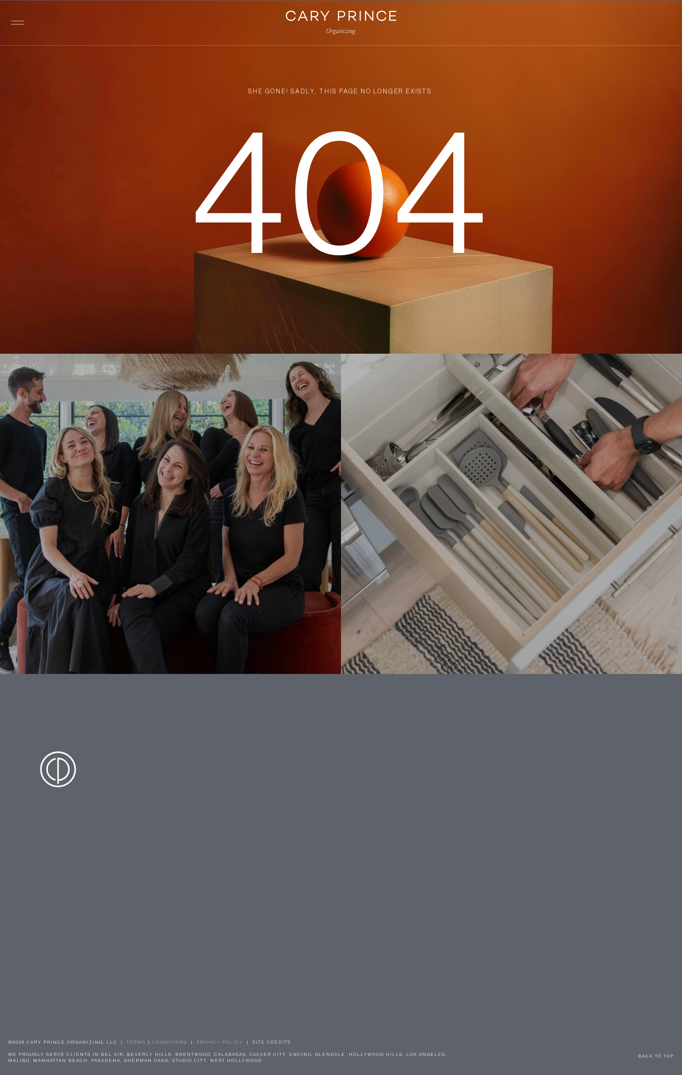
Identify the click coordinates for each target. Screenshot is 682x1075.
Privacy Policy (220, 1042)
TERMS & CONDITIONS (157, 1042)
